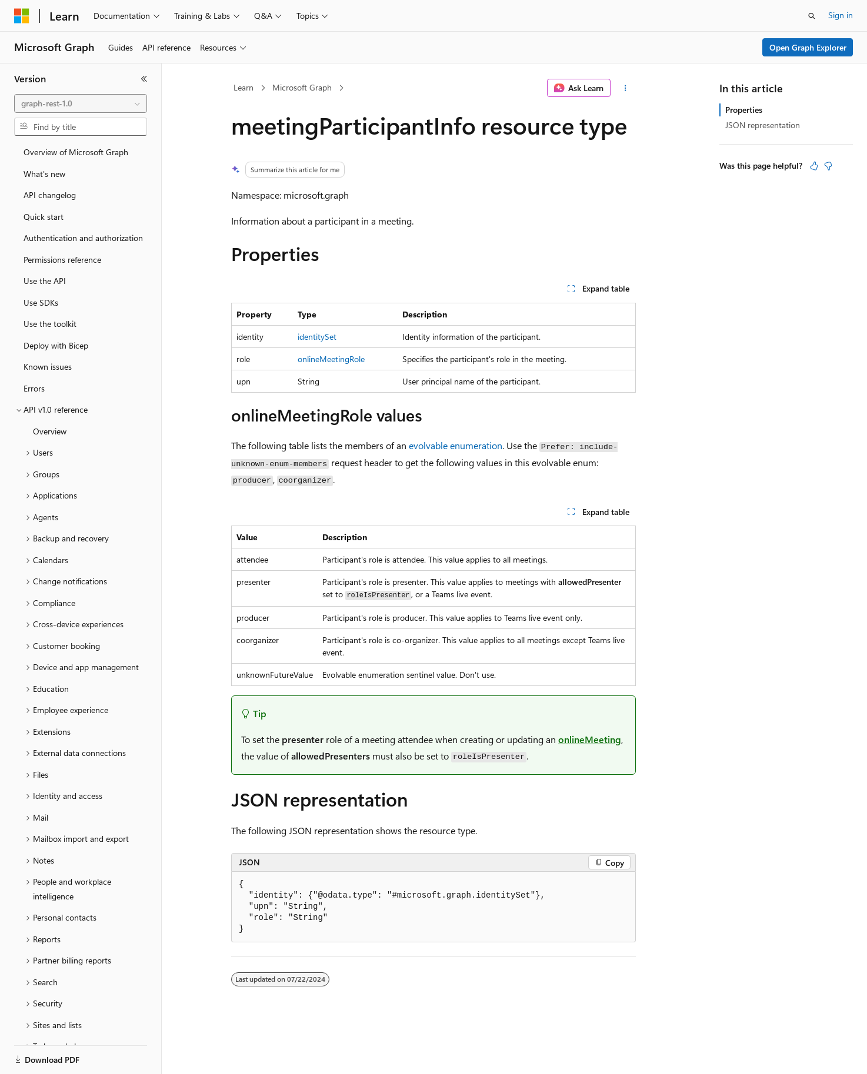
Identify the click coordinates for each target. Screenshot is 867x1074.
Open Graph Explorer (807, 47)
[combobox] (80, 103)
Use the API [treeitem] (45, 280)
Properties (743, 109)
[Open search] (811, 15)
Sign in (840, 15)
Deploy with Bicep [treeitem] (56, 345)
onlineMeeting (589, 739)
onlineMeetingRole (331, 358)
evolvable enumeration (455, 445)
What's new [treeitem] (44, 173)
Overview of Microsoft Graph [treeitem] (76, 152)
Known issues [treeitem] (48, 366)
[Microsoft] (21, 16)
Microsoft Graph (302, 87)
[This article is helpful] (814, 166)
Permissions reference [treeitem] (62, 259)
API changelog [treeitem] (50, 194)
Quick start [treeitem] (44, 216)
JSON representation (762, 125)
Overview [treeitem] (49, 431)
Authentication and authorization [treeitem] (83, 237)
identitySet (317, 336)
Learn (244, 87)
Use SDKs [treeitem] (41, 302)
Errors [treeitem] (34, 388)
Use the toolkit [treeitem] (50, 323)
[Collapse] (144, 78)
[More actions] (625, 88)
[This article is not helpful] (828, 166)
